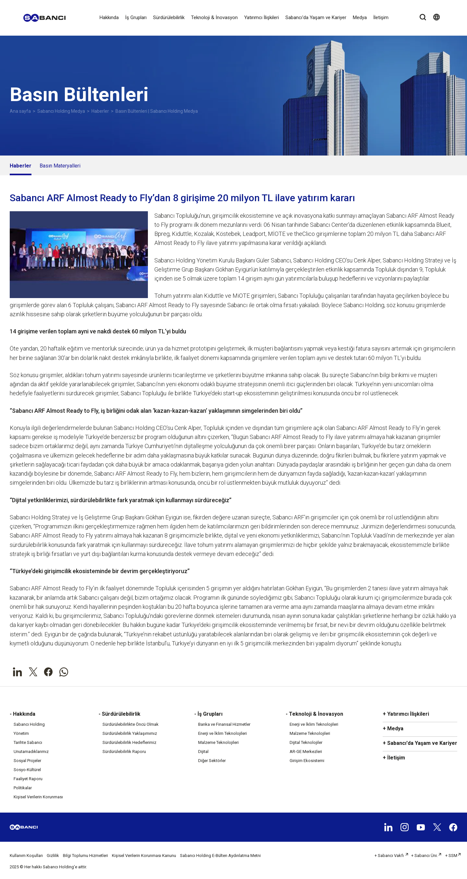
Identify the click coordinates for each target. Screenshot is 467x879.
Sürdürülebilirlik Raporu (124, 751)
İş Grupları (136, 17)
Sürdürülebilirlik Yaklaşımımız (129, 733)
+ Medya (393, 728)
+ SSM (451, 855)
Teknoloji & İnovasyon (214, 17)
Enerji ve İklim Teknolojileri (222, 733)
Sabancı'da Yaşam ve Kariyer (315, 17)
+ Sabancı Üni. (424, 855)
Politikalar (23, 787)
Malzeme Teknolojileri (218, 742)
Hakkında (109, 17)
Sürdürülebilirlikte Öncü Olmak (130, 724)
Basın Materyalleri (60, 166)
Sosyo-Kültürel (27, 769)
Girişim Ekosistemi (307, 760)
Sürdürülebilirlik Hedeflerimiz (129, 742)
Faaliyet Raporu (28, 778)
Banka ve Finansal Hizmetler (224, 724)
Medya (360, 17)
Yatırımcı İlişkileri (261, 17)
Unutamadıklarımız (31, 751)
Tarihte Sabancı (28, 742)
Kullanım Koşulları (26, 855)
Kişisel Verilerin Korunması (38, 796)
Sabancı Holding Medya (61, 111)
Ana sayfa (20, 111)
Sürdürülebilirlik (169, 17)
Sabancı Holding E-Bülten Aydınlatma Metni (220, 855)
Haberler (100, 111)
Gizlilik (53, 855)
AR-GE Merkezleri (306, 751)
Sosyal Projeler (27, 760)
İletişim (381, 17)
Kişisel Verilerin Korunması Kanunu (144, 855)
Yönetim (21, 733)
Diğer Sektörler (212, 760)
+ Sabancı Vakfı (390, 855)
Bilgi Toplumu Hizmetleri (85, 855)
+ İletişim (394, 758)
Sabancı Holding (29, 724)
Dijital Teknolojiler (306, 742)
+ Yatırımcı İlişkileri (406, 714)
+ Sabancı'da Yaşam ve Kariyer (420, 743)
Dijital (203, 751)
